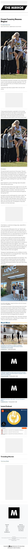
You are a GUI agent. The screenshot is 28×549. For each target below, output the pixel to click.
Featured (7, 524)
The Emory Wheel (5, 461)
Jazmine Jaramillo (5, 376)
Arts (7, 527)
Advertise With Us (21, 526)
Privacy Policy (21, 529)
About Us (21, 524)
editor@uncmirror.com (14, 535)
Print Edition (21, 530)
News (7, 526)
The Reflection (7, 532)
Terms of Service (21, 527)
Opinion (7, 530)
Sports (7, 529)
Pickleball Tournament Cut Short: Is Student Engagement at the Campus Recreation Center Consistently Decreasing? (12, 346)
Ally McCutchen (5, 401)
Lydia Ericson (4, 349)
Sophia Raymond (6, 24)
